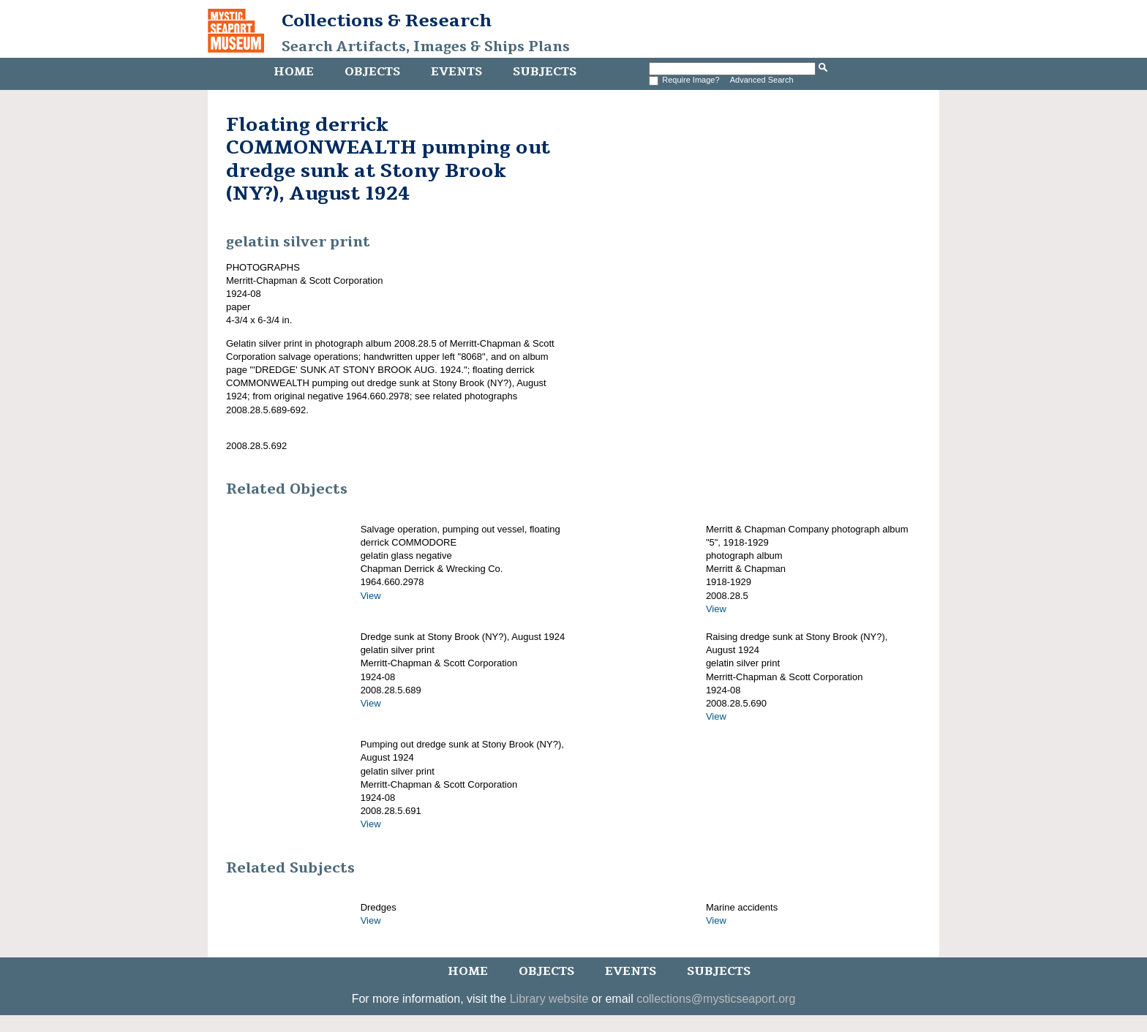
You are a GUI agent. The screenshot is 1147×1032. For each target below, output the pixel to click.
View (371, 595)
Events (456, 72)
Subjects (544, 72)
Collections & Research (387, 20)
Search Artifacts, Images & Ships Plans (426, 46)
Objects (372, 72)
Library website (549, 999)
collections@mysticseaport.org (715, 999)
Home (294, 72)
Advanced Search (762, 79)
